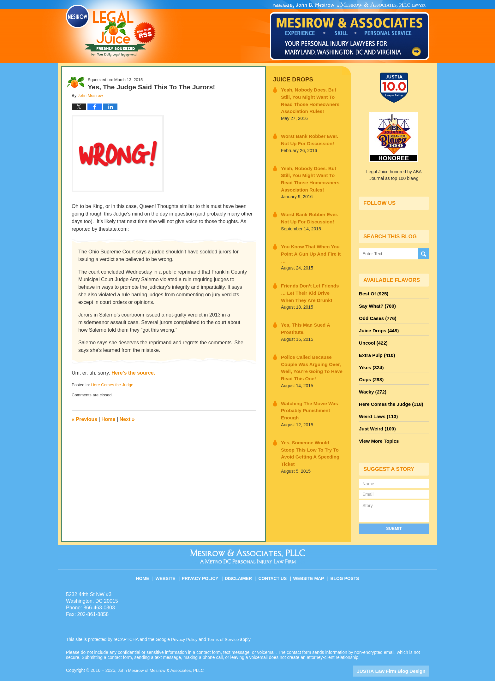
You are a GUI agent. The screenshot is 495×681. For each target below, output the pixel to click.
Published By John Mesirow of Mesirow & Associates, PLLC (349, 31)
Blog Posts (344, 564)
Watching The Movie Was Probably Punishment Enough (310, 379)
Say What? (376, 304)
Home (108, 419)
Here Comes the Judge (112, 384)
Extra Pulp (375, 349)
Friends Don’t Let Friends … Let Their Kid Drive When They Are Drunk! (311, 277)
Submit (394, 516)
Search (423, 253)
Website (170, 564)
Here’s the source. (133, 373)
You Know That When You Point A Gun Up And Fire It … (309, 242)
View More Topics (377, 429)
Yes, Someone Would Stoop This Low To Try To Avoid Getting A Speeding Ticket (308, 414)
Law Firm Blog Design (399, 658)
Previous (84, 419)
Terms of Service (224, 627)
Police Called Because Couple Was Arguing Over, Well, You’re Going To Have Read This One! (311, 345)
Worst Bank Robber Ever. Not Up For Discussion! (310, 136)
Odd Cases (376, 315)
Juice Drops (291, 79)
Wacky (371, 384)
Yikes (370, 361)
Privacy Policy (203, 564)
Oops (370, 372)
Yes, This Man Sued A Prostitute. (302, 311)
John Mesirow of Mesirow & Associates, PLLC (163, 657)
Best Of (372, 293)
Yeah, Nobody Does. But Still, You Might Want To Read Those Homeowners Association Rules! (312, 98)
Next (127, 419)
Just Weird (376, 418)
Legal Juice (111, 30)
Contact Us (274, 564)
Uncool (372, 338)
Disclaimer (240, 564)
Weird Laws (377, 406)
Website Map (309, 564)
